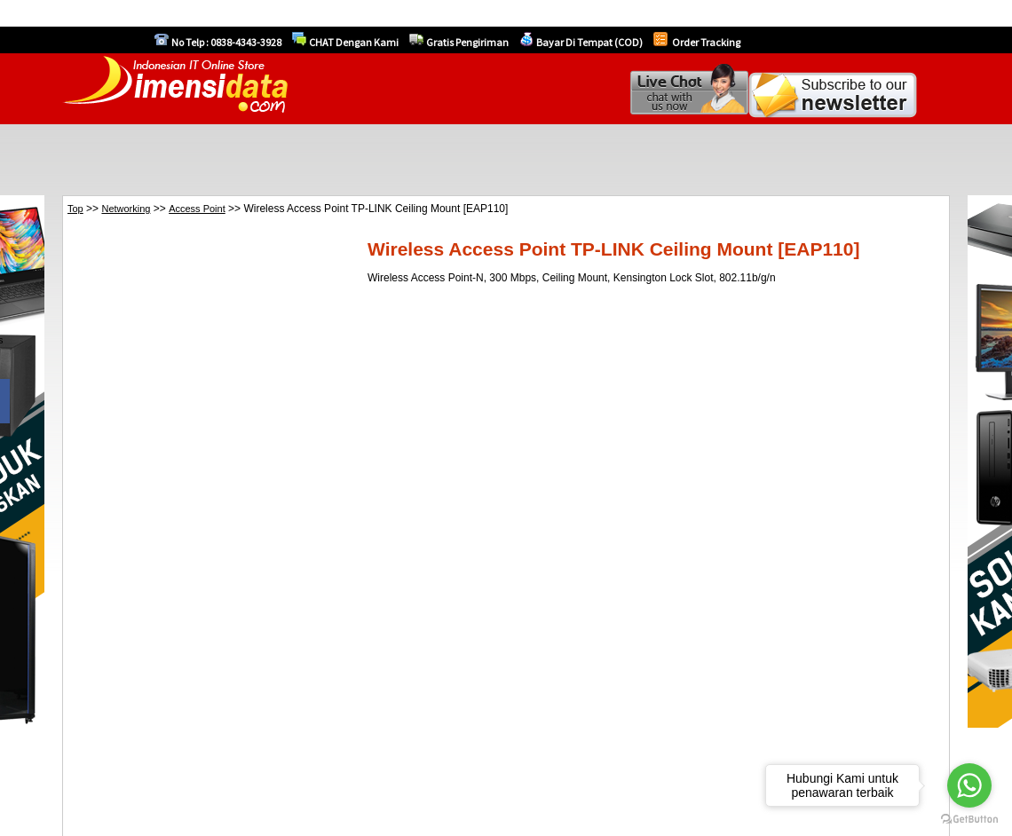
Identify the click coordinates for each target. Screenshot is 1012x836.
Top (75, 208)
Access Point (197, 208)
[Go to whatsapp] (969, 785)
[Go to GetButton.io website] (969, 819)
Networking (125, 208)
